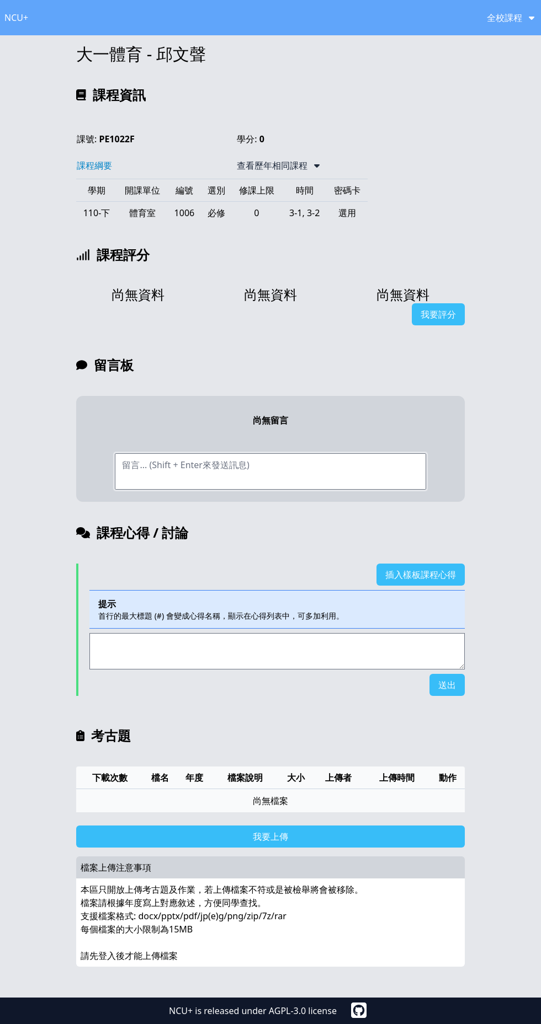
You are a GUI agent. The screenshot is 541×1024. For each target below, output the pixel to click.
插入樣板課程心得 (420, 575)
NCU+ (16, 18)
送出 (447, 685)
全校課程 (510, 18)
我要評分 (438, 314)
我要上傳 (270, 836)
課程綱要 (94, 165)
